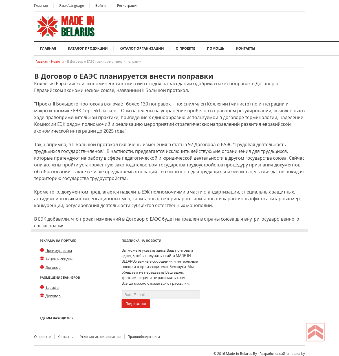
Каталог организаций (142, 48)
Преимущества (58, 250)
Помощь (215, 48)
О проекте (185, 48)
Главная (41, 5)
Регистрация (127, 5)
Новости (58, 61)
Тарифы (52, 287)
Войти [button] (100, 5)
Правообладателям (143, 336)
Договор (53, 267)
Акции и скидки (58, 258)
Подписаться (136, 304)
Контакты (245, 48)
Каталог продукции (88, 48)
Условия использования (100, 336)
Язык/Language (71, 5)
